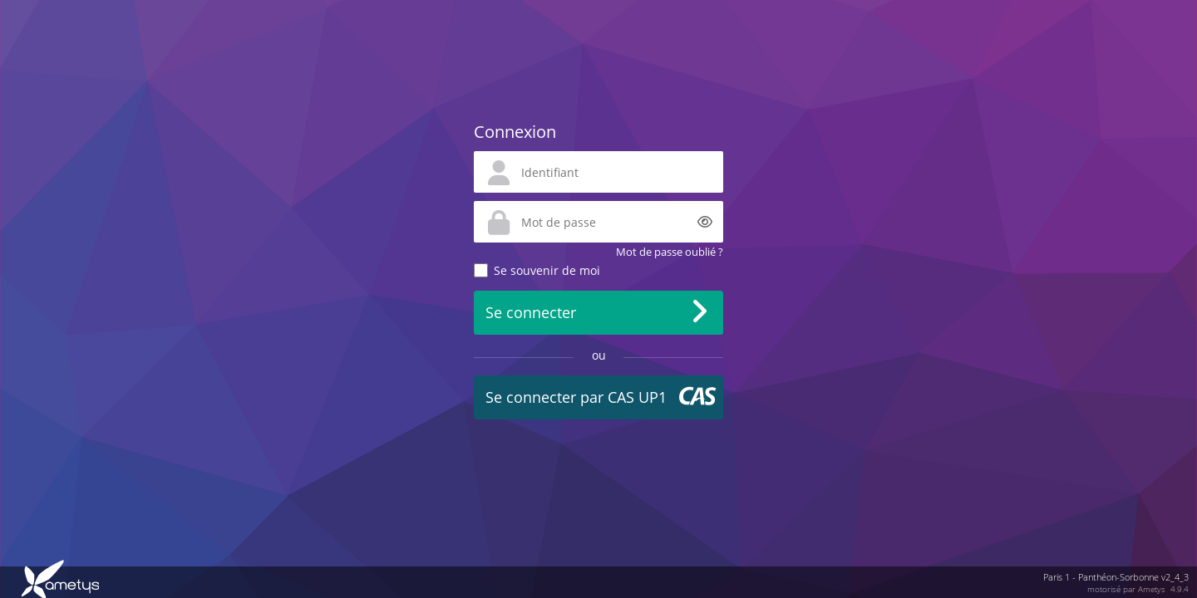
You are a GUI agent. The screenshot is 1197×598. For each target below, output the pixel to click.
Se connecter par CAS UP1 (576, 397)
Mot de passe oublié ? (669, 251)
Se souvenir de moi (547, 270)
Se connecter (530, 312)
